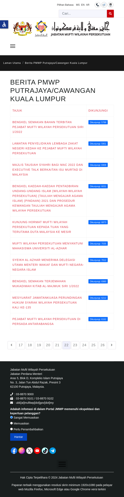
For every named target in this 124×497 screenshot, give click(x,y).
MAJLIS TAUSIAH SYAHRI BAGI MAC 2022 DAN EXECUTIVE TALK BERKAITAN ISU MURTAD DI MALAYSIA (47, 169)
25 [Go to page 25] (93, 345)
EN (83, 4)
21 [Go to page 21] (57, 345)
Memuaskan (19, 423)
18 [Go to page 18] (30, 345)
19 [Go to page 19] (39, 345)
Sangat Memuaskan (24, 417)
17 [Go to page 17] (21, 345)
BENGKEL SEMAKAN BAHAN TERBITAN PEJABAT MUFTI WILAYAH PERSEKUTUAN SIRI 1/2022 (48, 126)
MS (78, 4)
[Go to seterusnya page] (112, 345)
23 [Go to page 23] (75, 345)
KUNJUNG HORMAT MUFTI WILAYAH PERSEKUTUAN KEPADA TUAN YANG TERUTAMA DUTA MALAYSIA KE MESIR (41, 226)
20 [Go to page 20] (48, 345)
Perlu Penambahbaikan (26, 429)
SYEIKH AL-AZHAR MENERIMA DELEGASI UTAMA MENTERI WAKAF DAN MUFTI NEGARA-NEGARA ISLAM (48, 264)
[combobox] (83, 13)
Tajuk (17, 110)
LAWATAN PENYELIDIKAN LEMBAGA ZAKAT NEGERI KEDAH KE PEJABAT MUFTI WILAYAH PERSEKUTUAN (47, 148)
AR (87, 4)
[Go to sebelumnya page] (12, 345)
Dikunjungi (98, 110)
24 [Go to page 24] (84, 345)
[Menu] (12, 46)
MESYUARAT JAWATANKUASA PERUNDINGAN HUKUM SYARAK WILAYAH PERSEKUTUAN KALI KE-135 (47, 302)
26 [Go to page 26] (103, 345)
